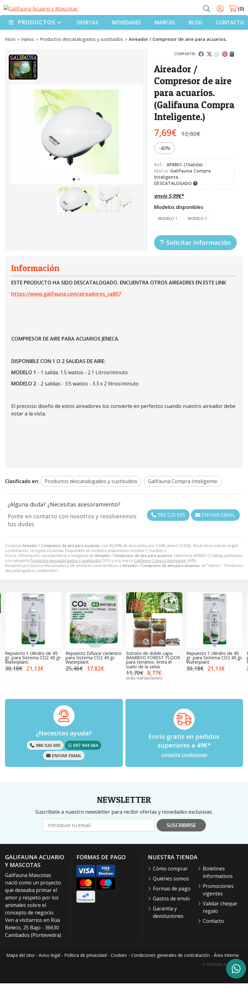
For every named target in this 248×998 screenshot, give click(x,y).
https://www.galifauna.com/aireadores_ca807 (66, 308)
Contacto (213, 935)
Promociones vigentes (218, 904)
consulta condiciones (184, 769)
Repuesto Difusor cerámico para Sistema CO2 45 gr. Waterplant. (94, 672)
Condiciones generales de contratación (170, 970)
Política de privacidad (85, 970)
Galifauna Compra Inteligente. (160, 575)
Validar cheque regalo (220, 922)
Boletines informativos (218, 887)
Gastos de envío (171, 913)
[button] (74, 194)
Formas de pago (172, 903)
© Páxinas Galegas (222, 979)
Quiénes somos (171, 893)
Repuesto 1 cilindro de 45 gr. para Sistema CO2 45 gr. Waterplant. (33, 672)
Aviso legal (49, 970)
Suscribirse (181, 839)
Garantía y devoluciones (168, 927)
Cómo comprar (170, 883)
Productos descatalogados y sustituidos (65, 575)
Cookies (119, 970)
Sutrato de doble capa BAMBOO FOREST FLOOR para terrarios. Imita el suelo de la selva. (153, 674)
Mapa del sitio (20, 970)
